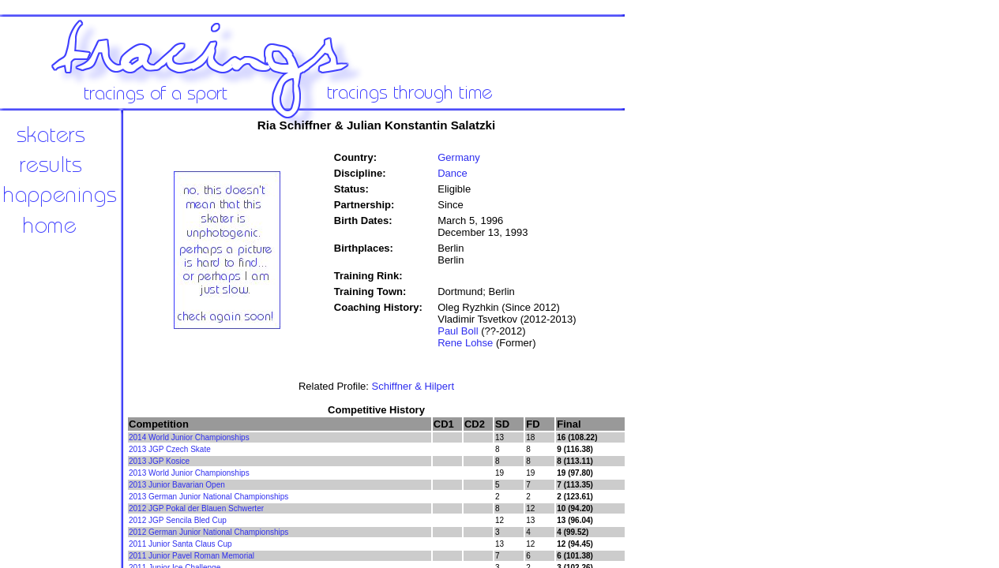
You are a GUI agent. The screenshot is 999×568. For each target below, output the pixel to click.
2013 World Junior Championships (189, 473)
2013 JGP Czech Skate (170, 449)
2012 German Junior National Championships (208, 532)
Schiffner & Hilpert (412, 386)
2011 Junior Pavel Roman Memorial (191, 555)
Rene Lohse (465, 343)
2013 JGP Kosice (159, 461)
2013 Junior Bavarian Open (177, 484)
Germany (458, 157)
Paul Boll (458, 331)
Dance (453, 173)
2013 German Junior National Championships (208, 496)
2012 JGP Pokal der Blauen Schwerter (196, 508)
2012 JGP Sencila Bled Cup (178, 520)
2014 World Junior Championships (189, 437)
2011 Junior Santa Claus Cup (180, 544)
